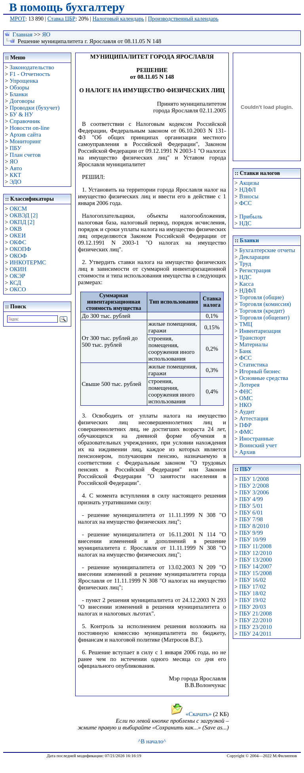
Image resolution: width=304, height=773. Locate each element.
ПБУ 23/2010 (255, 627)
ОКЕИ (18, 235)
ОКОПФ (20, 249)
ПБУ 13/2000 (255, 559)
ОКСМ (18, 208)
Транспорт (252, 337)
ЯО (46, 34)
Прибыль (250, 216)
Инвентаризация (260, 331)
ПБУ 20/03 (252, 607)
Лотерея (249, 385)
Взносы (248, 196)
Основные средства (263, 378)
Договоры (22, 101)
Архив (247, 452)
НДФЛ (247, 189)
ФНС (245, 391)
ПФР (245, 425)
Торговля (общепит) (264, 317)
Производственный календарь (183, 19)
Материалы (253, 344)
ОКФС (18, 242)
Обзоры (19, 87)
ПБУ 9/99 (251, 533)
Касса (246, 284)
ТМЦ (245, 324)
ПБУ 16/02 (252, 580)
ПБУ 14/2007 (255, 566)
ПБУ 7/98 (251, 519)
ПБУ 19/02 (252, 600)
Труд (245, 263)
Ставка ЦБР (62, 19)
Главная (22, 34)
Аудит (247, 411)
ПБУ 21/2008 (255, 613)
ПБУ (15, 148)
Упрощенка (24, 81)
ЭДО (15, 182)
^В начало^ (152, 741)
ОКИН (18, 269)
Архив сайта (25, 134)
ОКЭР (17, 276)
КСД (15, 282)
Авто (16, 168)
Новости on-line (29, 128)
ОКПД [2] (22, 222)
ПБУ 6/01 (251, 512)
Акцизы (249, 183)
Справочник (25, 121)
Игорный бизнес (260, 371)
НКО (245, 405)
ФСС (245, 203)
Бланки (19, 94)
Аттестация (253, 418)
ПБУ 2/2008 (254, 485)
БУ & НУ (21, 114)
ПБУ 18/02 (252, 593)
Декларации (254, 257)
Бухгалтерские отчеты (267, 250)
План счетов (25, 155)
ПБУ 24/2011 (255, 634)
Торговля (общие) (261, 297)
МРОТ (17, 19)
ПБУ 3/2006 (254, 492)
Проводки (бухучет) (34, 107)
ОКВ (16, 229)
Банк (245, 351)
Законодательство (32, 67)
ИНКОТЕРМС (28, 262)
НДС (245, 223)
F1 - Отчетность (30, 74)
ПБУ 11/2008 (255, 546)
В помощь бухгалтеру (67, 6)
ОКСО (18, 289)
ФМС (246, 432)
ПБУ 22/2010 (255, 620)
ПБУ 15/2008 (255, 573)
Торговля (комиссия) (265, 304)
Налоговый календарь (118, 19)
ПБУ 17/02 (252, 586)
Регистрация (255, 270)
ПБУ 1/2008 (254, 479)
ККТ (15, 175)
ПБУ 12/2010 (255, 553)
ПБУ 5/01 (251, 506)
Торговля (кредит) (262, 311)
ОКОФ (18, 256)
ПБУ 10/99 (252, 539)
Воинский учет (258, 445)
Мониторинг (25, 141)
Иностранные (256, 438)
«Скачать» (191, 714)
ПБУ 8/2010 (254, 526)
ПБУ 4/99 (251, 499)
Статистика (253, 364)
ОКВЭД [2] (24, 215)
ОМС (246, 398)
